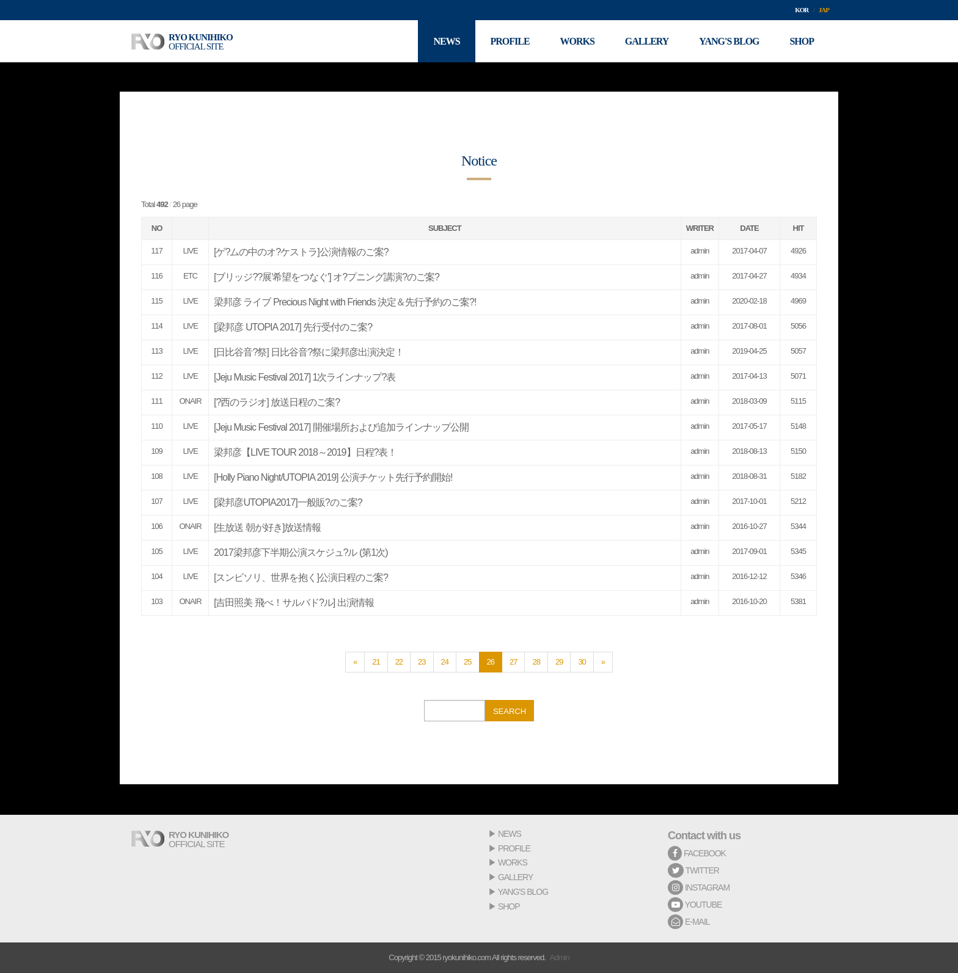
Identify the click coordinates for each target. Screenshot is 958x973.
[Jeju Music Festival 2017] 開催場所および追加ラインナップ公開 (341, 427)
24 (444, 661)
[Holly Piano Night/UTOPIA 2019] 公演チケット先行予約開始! (333, 477)
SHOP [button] (801, 41)
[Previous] (355, 662)
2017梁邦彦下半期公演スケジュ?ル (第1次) (301, 552)
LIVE (190, 250)
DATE (749, 228)
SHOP (509, 906)
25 (467, 661)
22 (399, 661)
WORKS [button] (577, 41)
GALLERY (515, 877)
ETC (190, 275)
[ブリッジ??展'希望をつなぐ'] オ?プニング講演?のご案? (326, 277)
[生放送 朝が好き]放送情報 (267, 527)
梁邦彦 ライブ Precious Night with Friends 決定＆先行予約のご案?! (345, 302)
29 (559, 661)
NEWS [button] (446, 41)
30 (581, 661)
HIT (798, 228)
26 (490, 661)
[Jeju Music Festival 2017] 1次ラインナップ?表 (304, 377)
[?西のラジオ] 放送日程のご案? (277, 402)
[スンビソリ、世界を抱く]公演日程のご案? (301, 577)
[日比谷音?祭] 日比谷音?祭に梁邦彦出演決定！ (309, 352)
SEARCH (509, 711)
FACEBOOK (697, 853)
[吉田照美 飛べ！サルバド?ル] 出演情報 (294, 602)
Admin (559, 957)
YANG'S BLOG (523, 892)
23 (421, 661)
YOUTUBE (695, 904)
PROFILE (514, 848)
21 (375, 661)
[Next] (603, 662)
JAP (824, 9)
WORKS (512, 862)
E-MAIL (689, 922)
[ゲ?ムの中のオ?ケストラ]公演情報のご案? (301, 252)
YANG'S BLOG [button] (729, 41)
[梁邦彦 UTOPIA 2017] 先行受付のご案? (293, 327)
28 (535, 661)
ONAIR (190, 401)
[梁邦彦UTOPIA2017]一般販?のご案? (288, 502)
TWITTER (693, 870)
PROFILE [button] (509, 41)
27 (513, 661)
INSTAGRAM (698, 887)
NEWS (509, 834)
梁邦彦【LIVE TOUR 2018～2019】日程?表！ (305, 452)
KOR (801, 9)
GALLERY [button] (647, 41)
